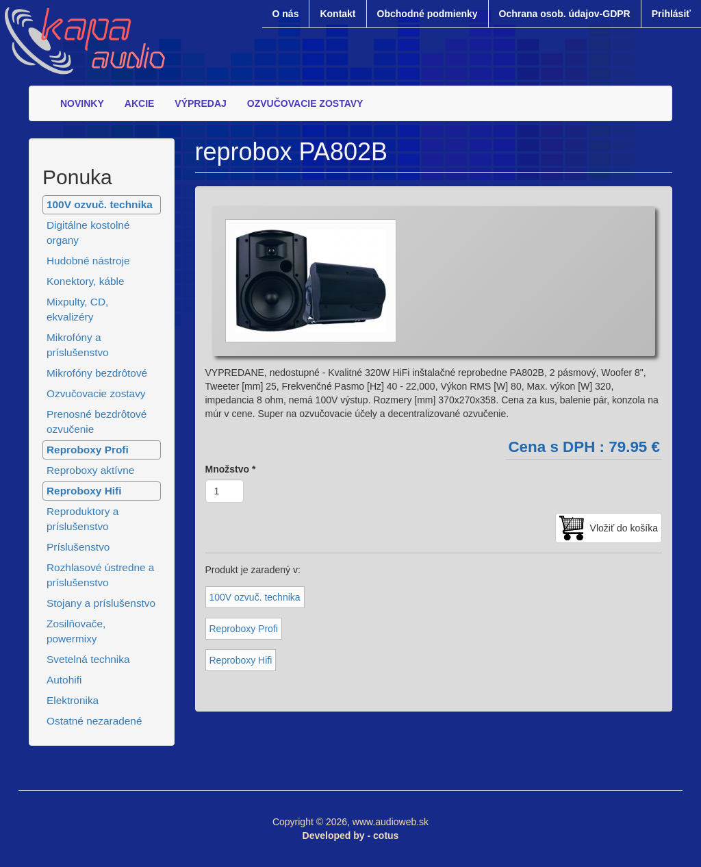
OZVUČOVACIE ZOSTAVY (305, 103)
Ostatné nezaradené (94, 721)
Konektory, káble (86, 281)
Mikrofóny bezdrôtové (97, 373)
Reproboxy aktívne (90, 470)
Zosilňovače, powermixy (76, 631)
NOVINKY (82, 103)
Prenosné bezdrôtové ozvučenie (96, 421)
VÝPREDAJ (200, 103)
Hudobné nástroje (88, 260)
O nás (285, 13)
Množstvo (230, 469)
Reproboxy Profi (88, 449)
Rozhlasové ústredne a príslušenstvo (100, 575)
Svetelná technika (88, 659)
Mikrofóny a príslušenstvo (78, 344)
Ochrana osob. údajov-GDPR (564, 13)
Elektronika (73, 700)
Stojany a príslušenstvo (101, 603)
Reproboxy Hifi (84, 491)
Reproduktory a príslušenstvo (82, 518)
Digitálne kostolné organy (88, 232)
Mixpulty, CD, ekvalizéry (77, 309)
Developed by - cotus (351, 835)
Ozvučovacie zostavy (96, 393)
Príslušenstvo (78, 547)
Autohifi (64, 680)
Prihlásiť (671, 13)
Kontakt (337, 13)
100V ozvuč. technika (100, 204)
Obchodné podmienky (427, 13)
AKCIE (140, 103)
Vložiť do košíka (624, 528)
